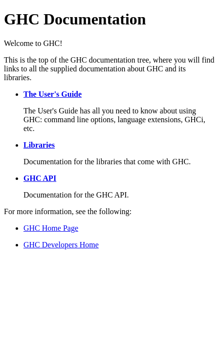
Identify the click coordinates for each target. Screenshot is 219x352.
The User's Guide (52, 94)
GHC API (39, 178)
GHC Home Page (50, 228)
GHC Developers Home (61, 245)
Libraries (39, 145)
